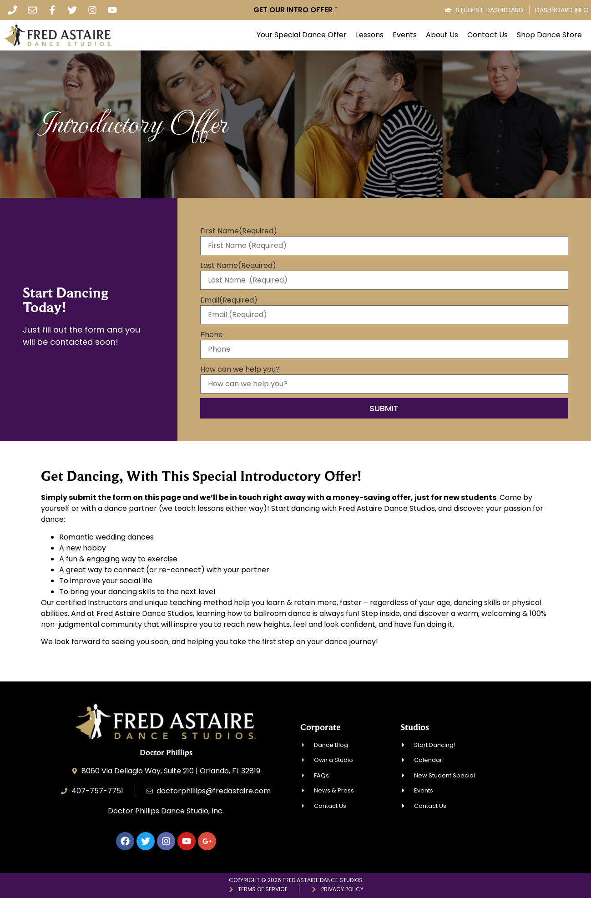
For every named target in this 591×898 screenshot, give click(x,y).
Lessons (370, 35)
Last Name (238, 265)
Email (229, 300)
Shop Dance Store (549, 35)
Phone (211, 334)
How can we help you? (240, 369)
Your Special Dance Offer (302, 35)
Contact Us (487, 35)
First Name (238, 231)
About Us (442, 35)
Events (405, 35)
